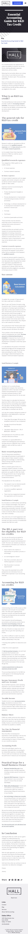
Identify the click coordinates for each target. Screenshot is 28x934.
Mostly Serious (16, 932)
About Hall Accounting (8, 913)
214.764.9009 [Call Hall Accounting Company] (5, 925)
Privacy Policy (10, 931)
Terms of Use (18, 931)
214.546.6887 (17, 3)
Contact (4, 906)
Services (4, 911)
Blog (2, 38)
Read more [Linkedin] (14, 899)
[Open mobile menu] (25, 3)
